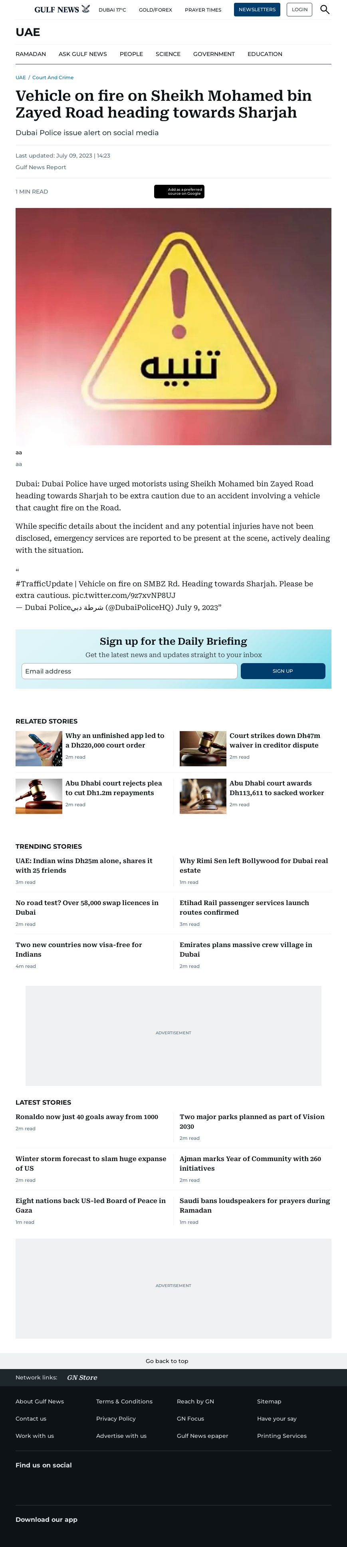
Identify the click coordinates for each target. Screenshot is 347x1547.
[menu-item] (31, 54)
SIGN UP (283, 671)
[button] (22, 9)
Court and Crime (52, 77)
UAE (21, 77)
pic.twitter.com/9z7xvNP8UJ (124, 595)
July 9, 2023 (197, 607)
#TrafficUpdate (44, 584)
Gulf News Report (41, 167)
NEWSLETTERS (257, 9)
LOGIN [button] (300, 9)
